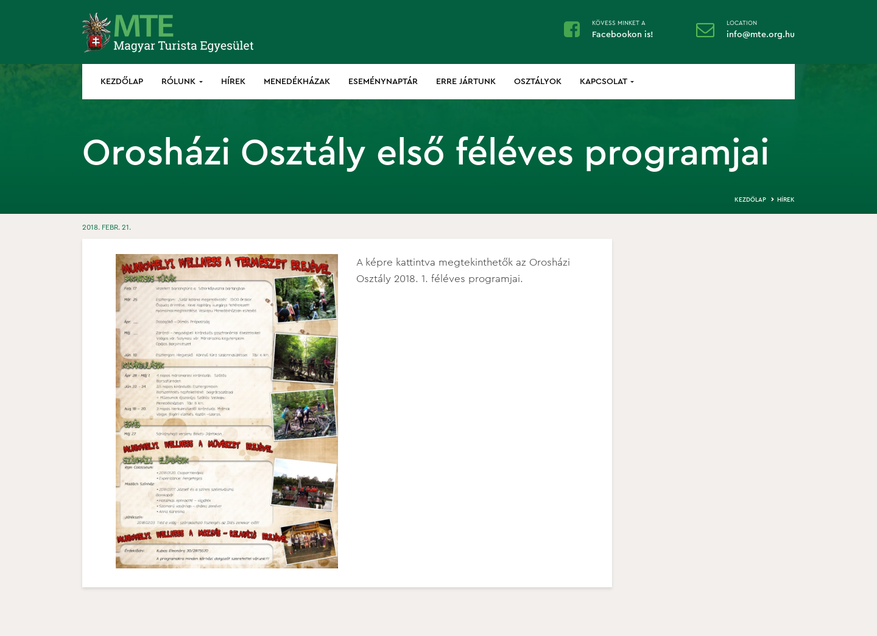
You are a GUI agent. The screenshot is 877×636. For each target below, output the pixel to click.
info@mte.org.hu (761, 34)
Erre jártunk (466, 81)
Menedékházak (297, 81)
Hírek (233, 81)
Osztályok (538, 81)
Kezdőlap (121, 81)
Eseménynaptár (383, 81)
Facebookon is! (622, 34)
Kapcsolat (607, 81)
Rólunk (182, 81)
